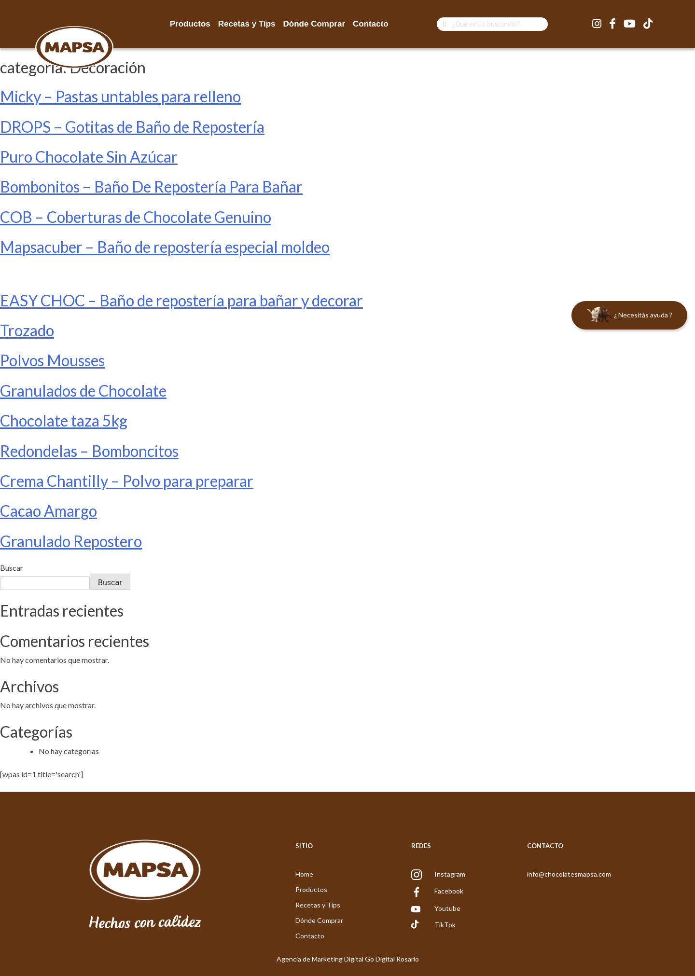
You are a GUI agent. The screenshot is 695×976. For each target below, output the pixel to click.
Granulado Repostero (71, 541)
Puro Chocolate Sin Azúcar (89, 156)
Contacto (371, 23)
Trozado (27, 330)
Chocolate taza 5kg (63, 420)
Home (304, 874)
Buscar (11, 567)
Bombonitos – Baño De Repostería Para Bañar (151, 186)
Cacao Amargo (48, 510)
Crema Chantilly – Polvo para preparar (126, 480)
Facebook (448, 891)
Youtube (447, 908)
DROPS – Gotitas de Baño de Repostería (132, 126)
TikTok (445, 925)
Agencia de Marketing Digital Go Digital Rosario (348, 959)
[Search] (500, 24)
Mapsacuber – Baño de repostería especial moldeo (165, 246)
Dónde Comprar (314, 23)
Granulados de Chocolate (83, 390)
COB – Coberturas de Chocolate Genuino (135, 216)
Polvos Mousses (52, 360)
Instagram (449, 874)
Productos (190, 23)
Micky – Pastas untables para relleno (120, 96)
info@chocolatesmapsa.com (569, 874)
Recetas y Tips (247, 23)
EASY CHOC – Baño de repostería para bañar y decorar (181, 300)
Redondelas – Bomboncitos (89, 450)
